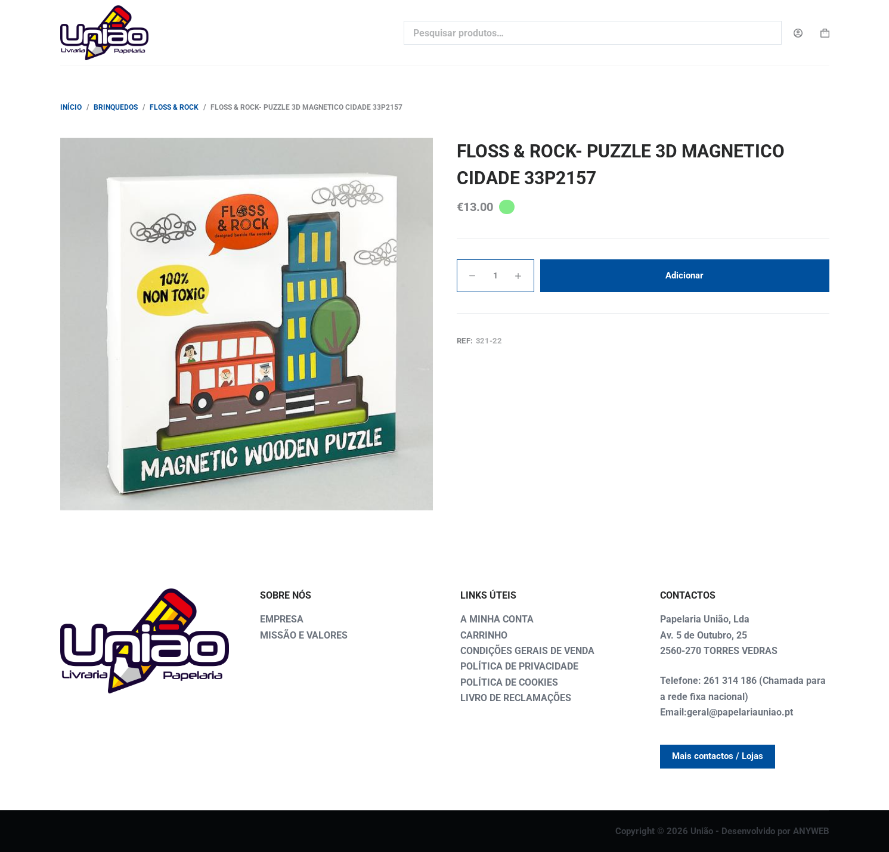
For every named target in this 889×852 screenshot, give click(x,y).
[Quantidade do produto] (495, 275)
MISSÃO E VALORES (304, 635)
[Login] (798, 33)
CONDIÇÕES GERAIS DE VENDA (527, 650)
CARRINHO (483, 635)
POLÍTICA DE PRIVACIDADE (519, 666)
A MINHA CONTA (497, 619)
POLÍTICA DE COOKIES (509, 682)
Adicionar (684, 275)
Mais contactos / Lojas (717, 756)
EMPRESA (281, 619)
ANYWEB (811, 831)
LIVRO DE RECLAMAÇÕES (515, 698)
